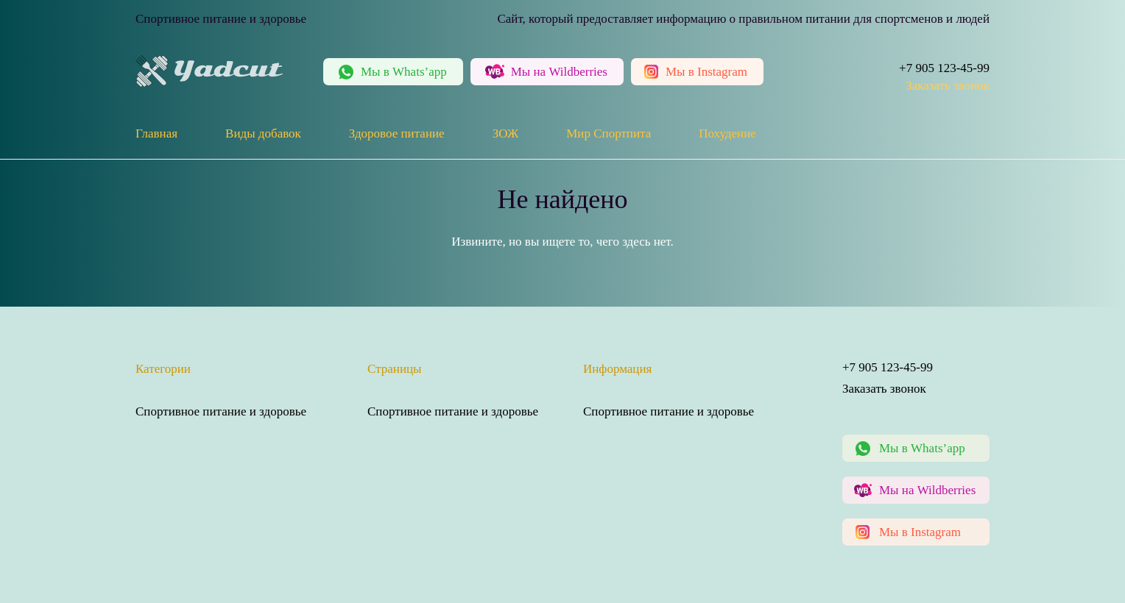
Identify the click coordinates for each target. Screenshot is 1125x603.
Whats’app (404, 72)
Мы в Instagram (920, 532)
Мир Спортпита (608, 133)
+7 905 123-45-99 (944, 68)
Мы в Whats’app (922, 448)
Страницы (394, 369)
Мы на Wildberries (927, 490)
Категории (163, 369)
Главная (156, 133)
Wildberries (559, 72)
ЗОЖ (506, 133)
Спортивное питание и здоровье (220, 411)
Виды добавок (263, 133)
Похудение (727, 133)
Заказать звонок (948, 86)
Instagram (706, 72)
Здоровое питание (397, 133)
